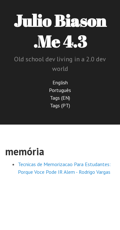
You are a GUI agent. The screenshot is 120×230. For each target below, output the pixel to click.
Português (60, 90)
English (60, 82)
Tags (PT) (60, 105)
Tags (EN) (60, 98)
